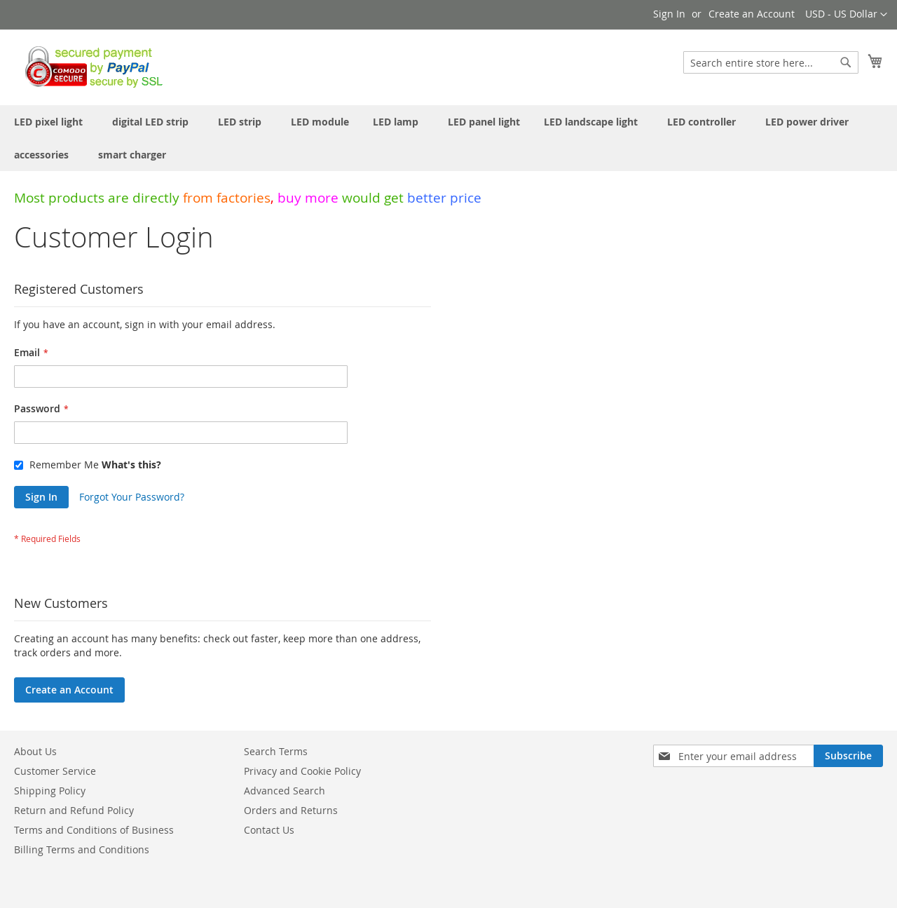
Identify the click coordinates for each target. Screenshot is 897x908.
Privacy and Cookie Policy (302, 771)
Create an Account (751, 13)
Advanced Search (284, 790)
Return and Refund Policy (74, 810)
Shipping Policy (49, 790)
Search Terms (276, 751)
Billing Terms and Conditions (81, 849)
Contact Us (269, 829)
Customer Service (55, 771)
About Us (35, 751)
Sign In (669, 13)
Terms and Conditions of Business (94, 829)
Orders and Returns (291, 810)
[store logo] (90, 67)
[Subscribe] (848, 756)
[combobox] (770, 62)
